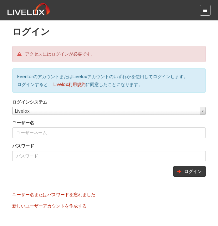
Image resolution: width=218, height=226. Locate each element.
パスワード (23, 145)
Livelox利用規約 (69, 84)
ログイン (189, 171)
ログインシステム (29, 102)
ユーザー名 (23, 122)
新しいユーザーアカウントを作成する (49, 205)
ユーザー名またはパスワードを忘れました (53, 194)
